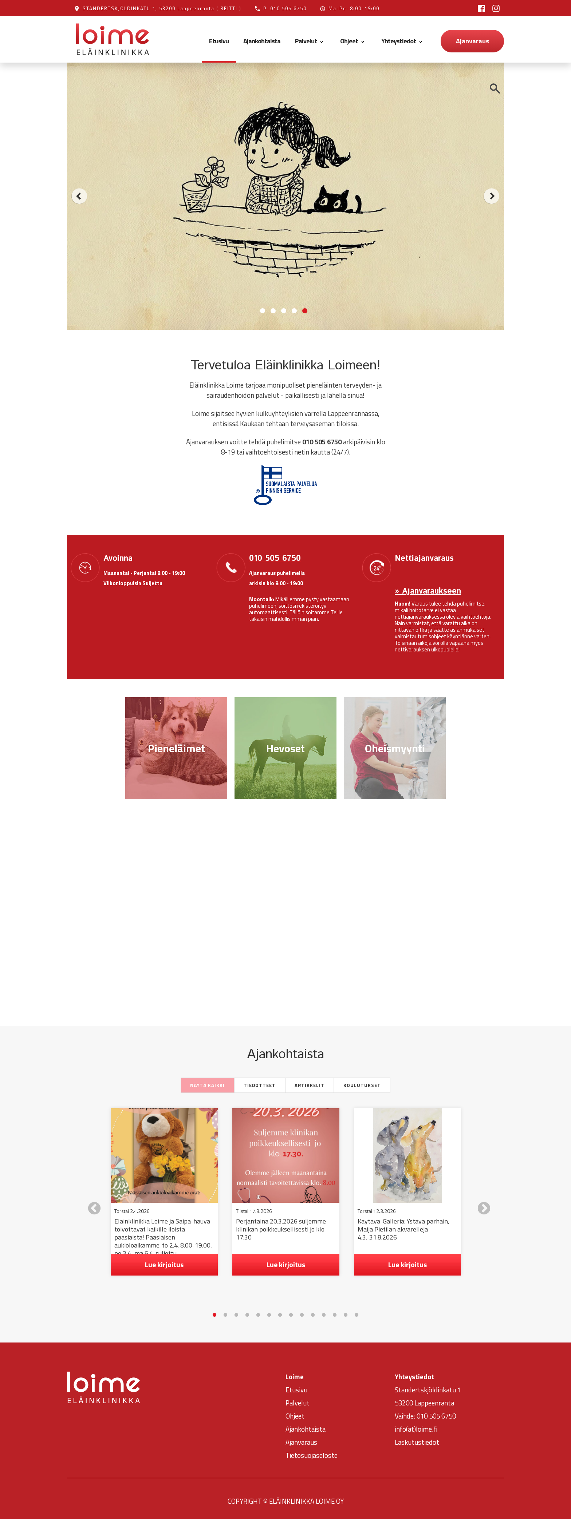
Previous (90, 1202)
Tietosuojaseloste (312, 1450)
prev (79, 196)
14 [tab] (356, 1310)
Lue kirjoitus (164, 1264)
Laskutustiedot (417, 1437)
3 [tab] (236, 1310)
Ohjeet (353, 41)
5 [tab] (258, 1310)
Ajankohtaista (261, 41)
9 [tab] (302, 1310)
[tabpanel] (164, 1192)
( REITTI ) (228, 8)
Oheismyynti (395, 748)
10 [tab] (312, 1310)
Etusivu (219, 41)
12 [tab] (334, 1310)
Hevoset (285, 748)
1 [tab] (214, 1310)
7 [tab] (280, 1310)
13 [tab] (345, 1310)
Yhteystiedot (403, 41)
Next (480, 1202)
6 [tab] (269, 1310)
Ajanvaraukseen (430, 591)
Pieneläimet (176, 748)
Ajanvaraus (472, 41)
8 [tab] (291, 1310)
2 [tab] (225, 1310)
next (491, 196)
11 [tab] (323, 1310)
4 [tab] (247, 1310)
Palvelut (310, 41)
